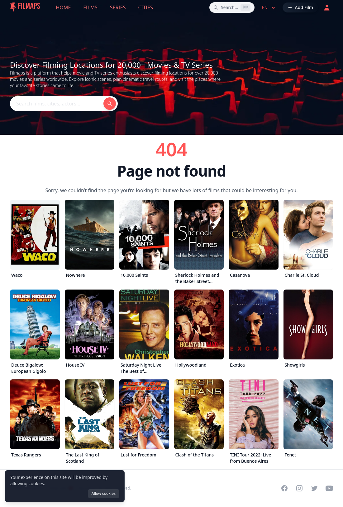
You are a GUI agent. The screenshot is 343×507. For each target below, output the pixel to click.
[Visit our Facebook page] (284, 488)
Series (118, 7)
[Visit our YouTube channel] (329, 488)
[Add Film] (300, 7)
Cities (145, 7)
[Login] (327, 7)
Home (63, 7)
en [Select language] (269, 8)
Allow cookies (104, 493)
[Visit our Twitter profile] (314, 488)
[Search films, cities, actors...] (232, 7)
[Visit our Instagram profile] (299, 488)
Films (90, 7)
